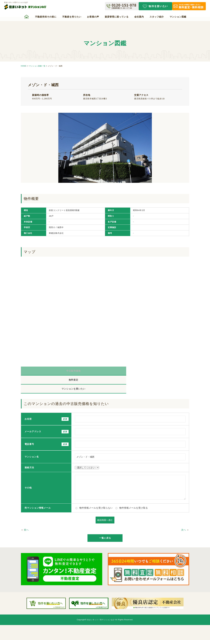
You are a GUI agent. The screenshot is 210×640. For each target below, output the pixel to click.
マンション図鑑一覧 (37, 66)
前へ (26, 513)
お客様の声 (93, 17)
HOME (23, 66)
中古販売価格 (49, 371)
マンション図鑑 (178, 17)
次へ (183, 513)
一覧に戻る (105, 521)
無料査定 (105, 371)
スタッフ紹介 (157, 17)
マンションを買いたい (161, 371)
